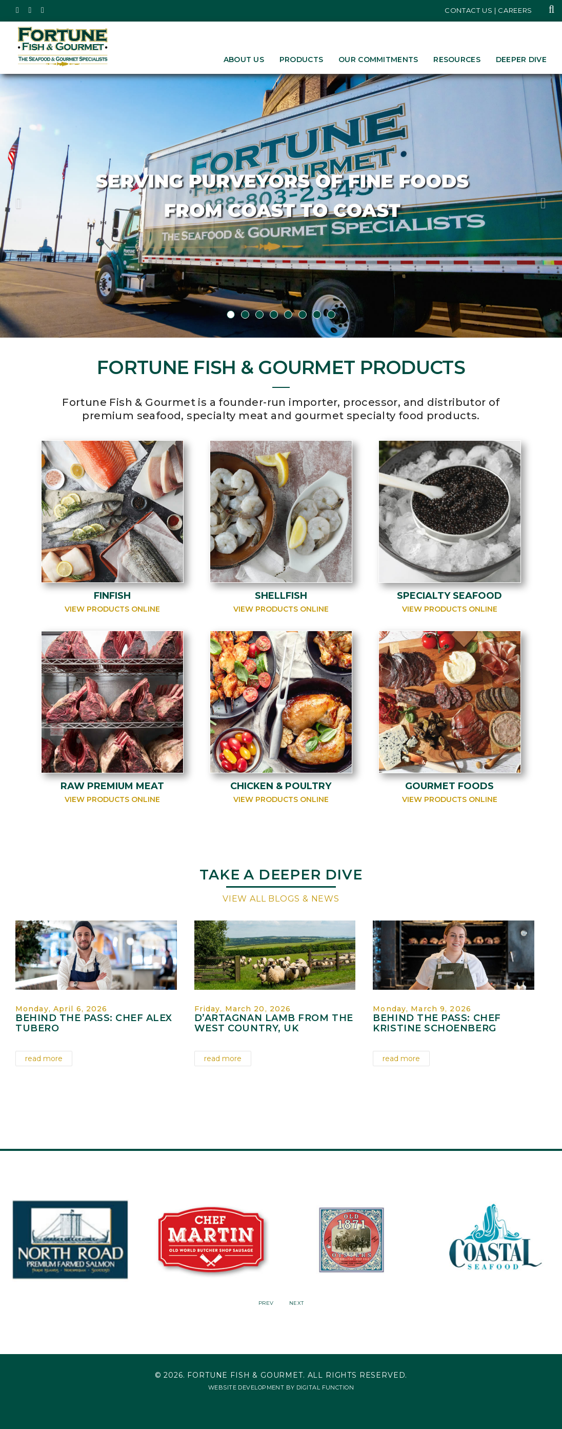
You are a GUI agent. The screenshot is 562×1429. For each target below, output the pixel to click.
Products (301, 59)
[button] (42, 206)
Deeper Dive (521, 59)
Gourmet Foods (449, 786)
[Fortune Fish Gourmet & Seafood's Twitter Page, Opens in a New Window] (17, 10)
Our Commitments (378, 59)
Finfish (112, 595)
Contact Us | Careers (488, 10)
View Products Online (112, 609)
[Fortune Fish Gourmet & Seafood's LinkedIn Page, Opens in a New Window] (43, 10)
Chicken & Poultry (280, 786)
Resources (456, 59)
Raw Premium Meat (112, 786)
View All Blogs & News (281, 899)
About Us (244, 59)
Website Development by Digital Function (281, 1387)
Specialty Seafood (449, 595)
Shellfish (281, 595)
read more (44, 1058)
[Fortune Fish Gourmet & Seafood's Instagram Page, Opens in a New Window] (30, 10)
